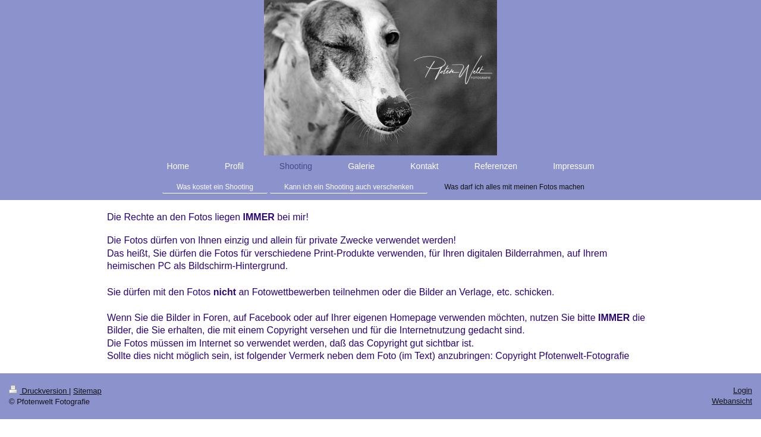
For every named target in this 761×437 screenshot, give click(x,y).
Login (742, 390)
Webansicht (732, 401)
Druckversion (39, 390)
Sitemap (87, 390)
